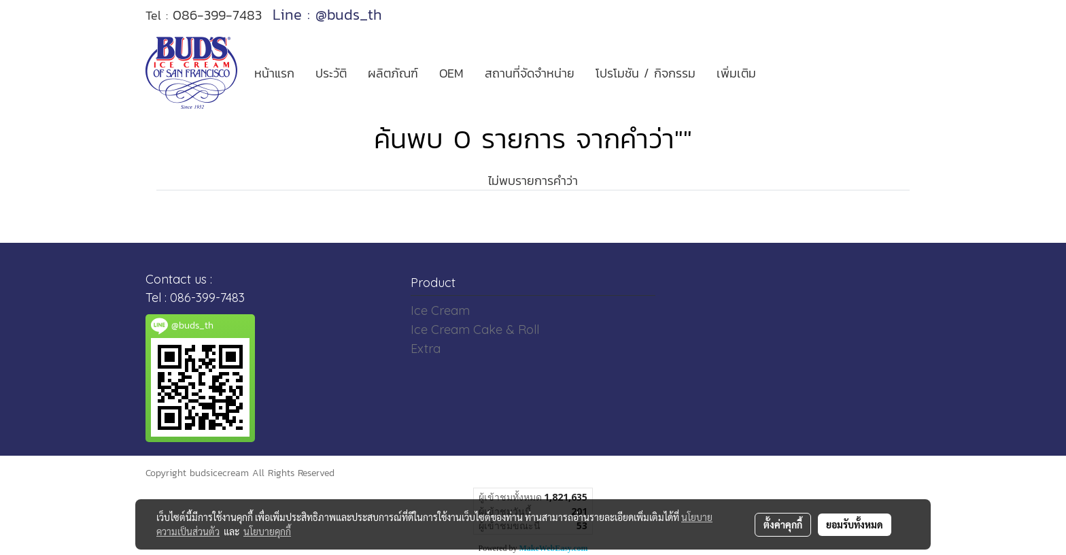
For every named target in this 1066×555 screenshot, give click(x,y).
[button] (778, 72)
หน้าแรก (274, 73)
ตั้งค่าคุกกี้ (782, 524)
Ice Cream (440, 310)
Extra (426, 348)
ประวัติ (331, 73)
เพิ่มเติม (736, 73)
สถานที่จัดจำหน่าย (529, 73)
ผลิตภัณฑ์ (393, 73)
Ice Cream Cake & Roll (475, 329)
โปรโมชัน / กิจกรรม (645, 73)
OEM (451, 73)
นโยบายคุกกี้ (267, 531)
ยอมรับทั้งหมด (854, 524)
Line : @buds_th (327, 14)
